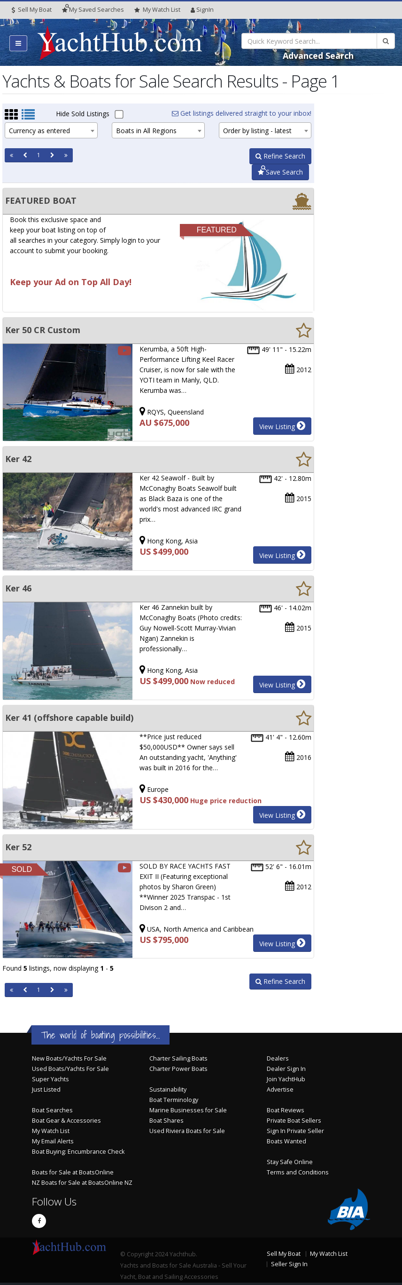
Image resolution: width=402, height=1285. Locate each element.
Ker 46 (18, 588)
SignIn (202, 10)
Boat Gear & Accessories (66, 1121)
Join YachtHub (286, 1079)
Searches (93, 10)
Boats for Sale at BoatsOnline (73, 1172)
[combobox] (51, 130)
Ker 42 (18, 459)
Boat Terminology (173, 1100)
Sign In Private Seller (295, 1131)
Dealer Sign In (286, 1069)
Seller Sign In (289, 1264)
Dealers (278, 1058)
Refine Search (280, 156)
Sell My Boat (32, 10)
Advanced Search (318, 55)
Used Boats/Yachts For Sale (70, 1069)
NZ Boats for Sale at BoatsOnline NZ (82, 1183)
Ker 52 (18, 847)
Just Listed (46, 1089)
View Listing (282, 426)
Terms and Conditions (298, 1172)
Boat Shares (166, 1121)
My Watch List (51, 1131)
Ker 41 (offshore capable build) (69, 717)
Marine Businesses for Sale (188, 1110)
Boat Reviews (285, 1110)
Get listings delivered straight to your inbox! (241, 113)
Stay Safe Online (290, 1162)
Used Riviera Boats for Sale (187, 1131)
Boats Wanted (286, 1141)
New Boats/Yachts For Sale (69, 1058)
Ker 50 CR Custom (42, 330)
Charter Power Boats (178, 1069)
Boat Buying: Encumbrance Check (78, 1152)
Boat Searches (52, 1110)
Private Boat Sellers (294, 1121)
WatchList (157, 10)
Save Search (280, 172)
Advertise (280, 1089)
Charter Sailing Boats (178, 1058)
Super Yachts (50, 1079)
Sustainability (167, 1089)
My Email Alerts (53, 1141)
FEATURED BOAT (41, 200)
